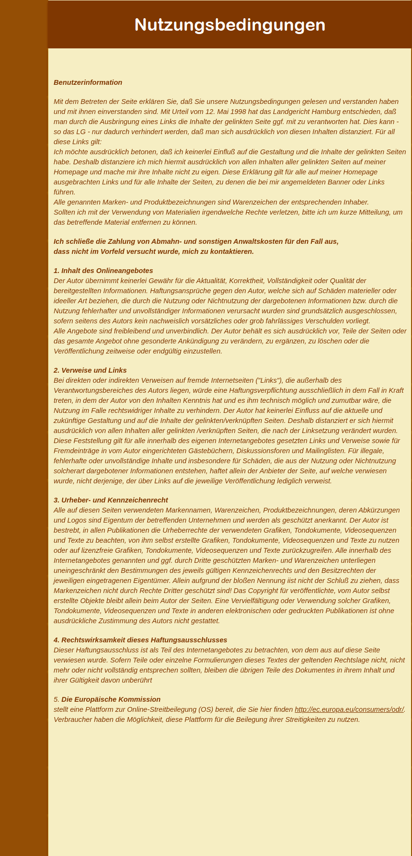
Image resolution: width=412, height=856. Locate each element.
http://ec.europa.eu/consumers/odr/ (349, 709)
